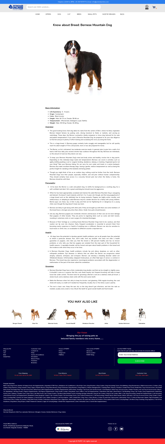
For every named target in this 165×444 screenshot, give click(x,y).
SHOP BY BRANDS (108, 14)
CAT (69, 14)
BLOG (122, 14)
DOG (59, 14)
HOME (37, 14)
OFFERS (48, 14)
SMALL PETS (92, 14)
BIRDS (79, 14)
